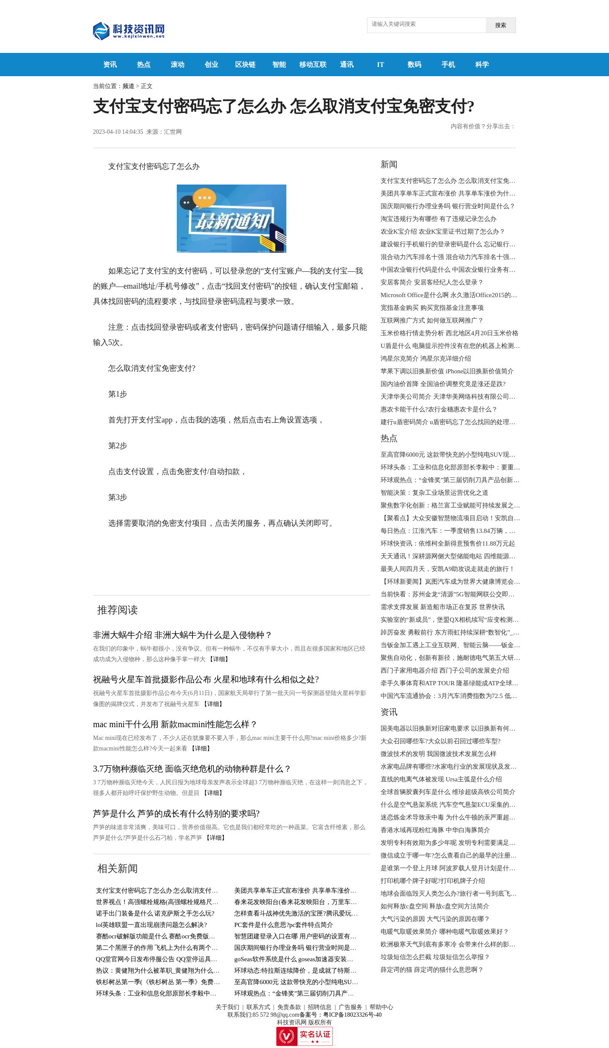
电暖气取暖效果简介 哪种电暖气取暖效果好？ (445, 931)
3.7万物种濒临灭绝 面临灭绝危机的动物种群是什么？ (192, 768)
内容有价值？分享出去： (483, 126)
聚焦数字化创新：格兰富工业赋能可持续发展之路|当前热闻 (464, 505)
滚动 (177, 64)
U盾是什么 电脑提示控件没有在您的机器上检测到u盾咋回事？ (468, 345)
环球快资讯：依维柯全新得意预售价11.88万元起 (448, 543)
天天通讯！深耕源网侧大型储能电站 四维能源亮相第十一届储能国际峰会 (483, 556)
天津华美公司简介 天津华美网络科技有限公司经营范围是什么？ (470, 396)
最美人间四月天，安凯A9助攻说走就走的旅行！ (448, 568)
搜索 (500, 25)
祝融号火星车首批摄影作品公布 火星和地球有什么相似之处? (206, 679)
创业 (211, 64)
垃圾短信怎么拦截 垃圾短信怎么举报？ (435, 957)
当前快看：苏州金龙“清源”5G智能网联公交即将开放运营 (460, 594)
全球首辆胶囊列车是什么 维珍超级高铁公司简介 (448, 792)
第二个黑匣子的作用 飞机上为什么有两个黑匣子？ (166, 947)
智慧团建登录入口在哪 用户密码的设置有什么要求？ (308, 936)
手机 (448, 64)
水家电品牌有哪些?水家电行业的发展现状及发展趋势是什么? (466, 766)
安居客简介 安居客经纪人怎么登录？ (432, 282)
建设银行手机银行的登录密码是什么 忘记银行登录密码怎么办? (468, 244)
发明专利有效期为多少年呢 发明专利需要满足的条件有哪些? (465, 842)
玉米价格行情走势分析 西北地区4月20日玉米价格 (449, 333)
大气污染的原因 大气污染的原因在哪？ (435, 919)
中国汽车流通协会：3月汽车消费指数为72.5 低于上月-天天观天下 (472, 695)
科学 (482, 64)
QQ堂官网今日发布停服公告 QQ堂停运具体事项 (163, 959)
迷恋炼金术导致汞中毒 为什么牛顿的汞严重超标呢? (452, 817)
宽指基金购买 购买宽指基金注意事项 (432, 307)
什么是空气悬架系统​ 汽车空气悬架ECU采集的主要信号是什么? (468, 804)
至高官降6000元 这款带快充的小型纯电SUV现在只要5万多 (316, 982)
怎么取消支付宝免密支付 (160, 564)
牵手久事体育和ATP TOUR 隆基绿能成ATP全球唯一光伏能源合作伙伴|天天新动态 (495, 683)
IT (380, 64)
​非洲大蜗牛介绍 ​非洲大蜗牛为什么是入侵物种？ (183, 635)
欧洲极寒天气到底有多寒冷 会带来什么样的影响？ (451, 944)
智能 (279, 64)
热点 (144, 64)
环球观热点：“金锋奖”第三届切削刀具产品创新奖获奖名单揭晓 (322, 993)
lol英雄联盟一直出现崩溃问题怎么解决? (151, 924)
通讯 (347, 64)
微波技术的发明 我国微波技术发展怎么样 (439, 753)
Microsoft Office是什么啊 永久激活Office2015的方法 (452, 295)
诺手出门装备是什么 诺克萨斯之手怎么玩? (155, 913)
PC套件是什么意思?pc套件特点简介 (283, 924)
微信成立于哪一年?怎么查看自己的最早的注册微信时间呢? (463, 855)
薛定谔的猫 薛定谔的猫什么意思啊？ (432, 969)
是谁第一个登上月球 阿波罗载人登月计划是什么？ (451, 868)
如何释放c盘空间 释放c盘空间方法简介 (435, 906)
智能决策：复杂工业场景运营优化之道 (434, 492)
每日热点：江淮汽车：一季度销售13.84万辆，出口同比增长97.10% (474, 530)
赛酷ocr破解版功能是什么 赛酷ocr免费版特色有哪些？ (171, 936)
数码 (414, 64)
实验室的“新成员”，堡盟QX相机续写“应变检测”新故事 (457, 619)
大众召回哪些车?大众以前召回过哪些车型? (440, 741)
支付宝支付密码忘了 (175, 549)
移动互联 (312, 64)
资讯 (110, 64)
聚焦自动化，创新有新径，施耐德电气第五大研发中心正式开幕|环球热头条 (486, 657)
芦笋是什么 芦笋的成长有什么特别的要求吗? (176, 813)
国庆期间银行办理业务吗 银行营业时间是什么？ (301, 947)
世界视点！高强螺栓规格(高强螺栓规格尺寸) (158, 902)
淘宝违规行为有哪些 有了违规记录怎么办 (439, 218)
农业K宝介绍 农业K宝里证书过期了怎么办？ (443, 231)
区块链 (245, 64)
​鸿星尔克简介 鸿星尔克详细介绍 (426, 358)
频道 (128, 86)
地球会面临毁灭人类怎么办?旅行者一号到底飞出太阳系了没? (466, 893)
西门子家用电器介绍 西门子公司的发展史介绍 (445, 670)
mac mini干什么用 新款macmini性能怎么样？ (175, 724)
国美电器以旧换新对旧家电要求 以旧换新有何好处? (452, 728)
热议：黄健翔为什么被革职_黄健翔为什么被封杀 (164, 970)
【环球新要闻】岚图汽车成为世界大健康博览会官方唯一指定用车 (473, 581)
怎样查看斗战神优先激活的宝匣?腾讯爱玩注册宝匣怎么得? (316, 913)
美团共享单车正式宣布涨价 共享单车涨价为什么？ (305, 890)
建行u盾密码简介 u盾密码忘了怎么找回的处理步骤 (451, 422)
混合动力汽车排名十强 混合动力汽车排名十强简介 (451, 257)
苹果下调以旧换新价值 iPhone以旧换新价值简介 (447, 371)
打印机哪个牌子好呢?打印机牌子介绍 (433, 880)
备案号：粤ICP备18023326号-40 (340, 1015)
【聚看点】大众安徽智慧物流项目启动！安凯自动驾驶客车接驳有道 (476, 518)
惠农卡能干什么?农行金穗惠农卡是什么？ (439, 409)
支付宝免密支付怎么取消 (253, 549)
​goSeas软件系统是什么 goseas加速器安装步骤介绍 (303, 959)
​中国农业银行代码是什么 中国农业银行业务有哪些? (452, 269)
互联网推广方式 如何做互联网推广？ (432, 320)
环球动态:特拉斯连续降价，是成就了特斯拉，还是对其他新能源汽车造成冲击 (343, 970)
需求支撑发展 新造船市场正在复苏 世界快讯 (443, 607)
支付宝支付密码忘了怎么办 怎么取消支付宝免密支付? (171, 890)
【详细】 (219, 659)
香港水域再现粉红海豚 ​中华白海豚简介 (435, 830)
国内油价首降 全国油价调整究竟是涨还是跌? (443, 384)
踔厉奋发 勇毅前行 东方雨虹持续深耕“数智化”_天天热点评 (463, 632)
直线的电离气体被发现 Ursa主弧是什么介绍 (441, 779)
